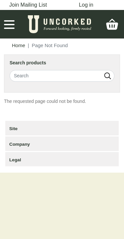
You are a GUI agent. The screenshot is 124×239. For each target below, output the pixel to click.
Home (18, 45)
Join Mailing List (28, 5)
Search (107, 76)
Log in (86, 5)
